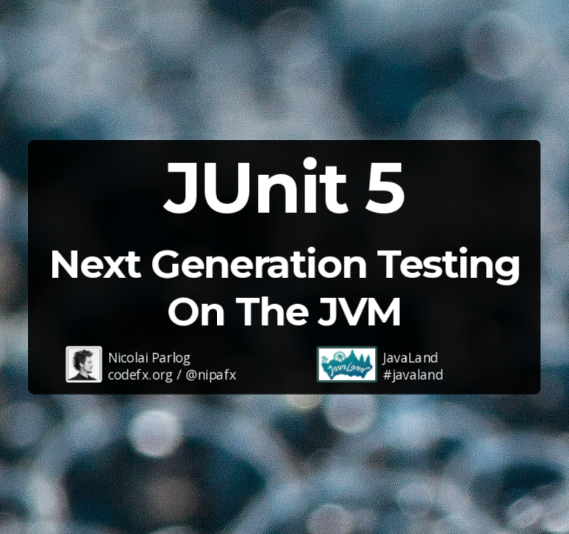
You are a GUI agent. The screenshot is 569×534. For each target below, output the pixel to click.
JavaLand (411, 357)
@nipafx (210, 374)
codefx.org (140, 374)
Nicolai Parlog (148, 357)
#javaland (413, 374)
